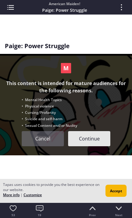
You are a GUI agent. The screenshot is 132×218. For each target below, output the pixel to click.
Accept (116, 190)
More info (11, 194)
